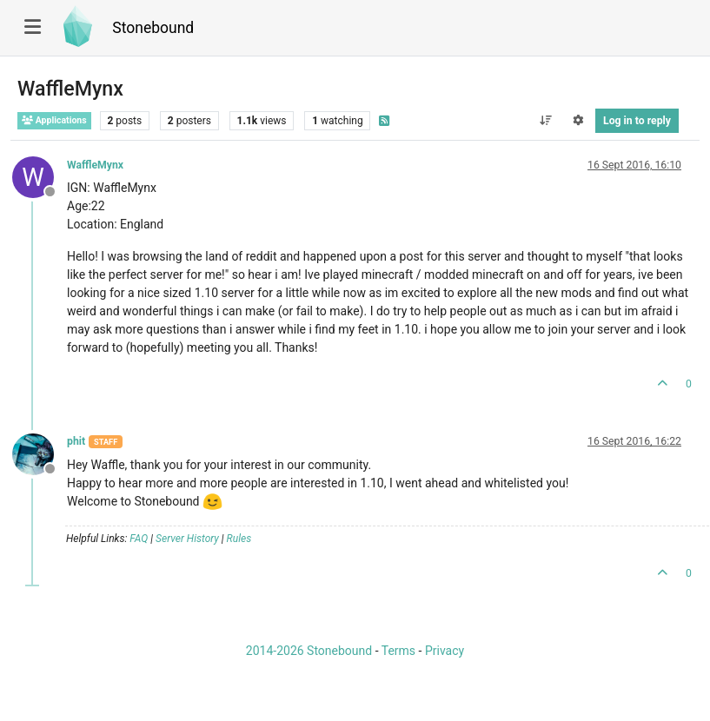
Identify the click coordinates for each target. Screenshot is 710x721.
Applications (54, 120)
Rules (239, 538)
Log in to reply (637, 121)
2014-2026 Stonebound (309, 651)
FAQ (138, 538)
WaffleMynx (95, 165)
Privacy (444, 651)
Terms (398, 651)
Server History (187, 538)
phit (76, 441)
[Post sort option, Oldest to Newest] (545, 121)
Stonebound (153, 27)
